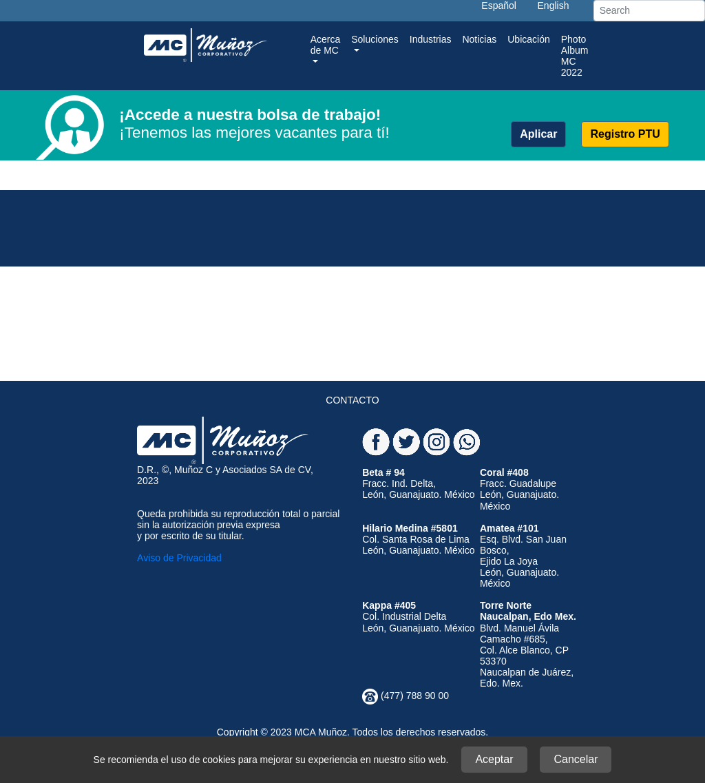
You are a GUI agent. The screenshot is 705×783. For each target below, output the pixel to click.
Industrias (431, 39)
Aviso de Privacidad (179, 557)
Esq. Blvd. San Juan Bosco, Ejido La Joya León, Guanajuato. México (523, 556)
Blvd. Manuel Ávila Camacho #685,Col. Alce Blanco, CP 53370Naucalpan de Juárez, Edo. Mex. (528, 644)
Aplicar (538, 134)
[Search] (649, 10)
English (553, 5)
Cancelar (576, 759)
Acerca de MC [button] (326, 45)
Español (498, 5)
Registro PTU (625, 134)
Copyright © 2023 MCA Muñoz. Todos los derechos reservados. (352, 732)
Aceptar (494, 759)
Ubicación (528, 39)
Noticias (479, 39)
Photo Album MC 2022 (575, 56)
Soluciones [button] (375, 39)
